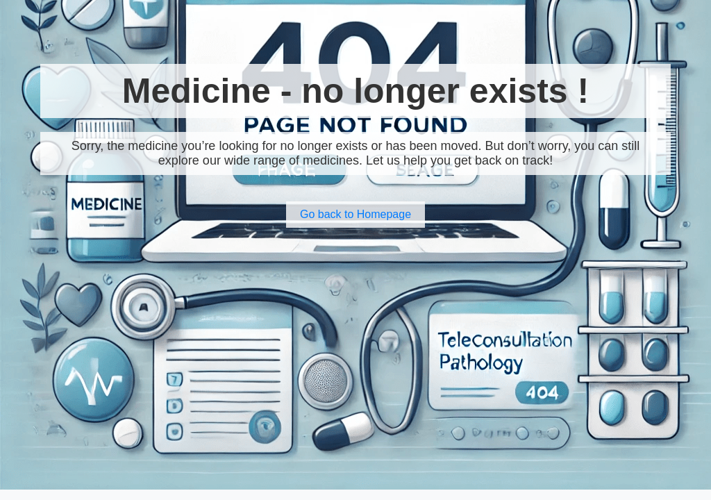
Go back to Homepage (355, 214)
